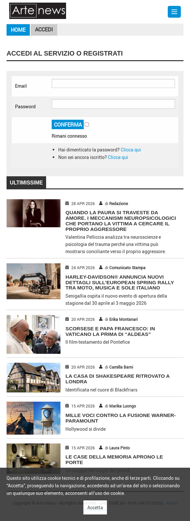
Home (18, 29)
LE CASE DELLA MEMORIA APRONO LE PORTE (114, 459)
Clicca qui (131, 150)
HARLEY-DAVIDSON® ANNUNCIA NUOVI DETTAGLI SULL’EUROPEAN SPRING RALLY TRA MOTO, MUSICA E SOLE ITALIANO (119, 282)
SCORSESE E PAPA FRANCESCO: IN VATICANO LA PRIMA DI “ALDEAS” (110, 331)
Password (25, 106)
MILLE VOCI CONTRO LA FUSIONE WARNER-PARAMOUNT (120, 418)
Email (21, 86)
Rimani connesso (69, 136)
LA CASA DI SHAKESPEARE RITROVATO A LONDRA (117, 378)
